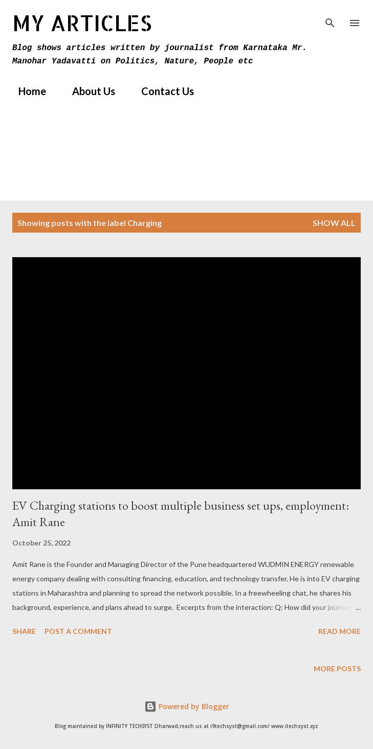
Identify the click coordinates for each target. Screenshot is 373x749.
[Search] (330, 18)
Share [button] (24, 631)
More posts (337, 668)
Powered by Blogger (186, 706)
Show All (334, 223)
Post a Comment (78, 631)
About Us (87, 91)
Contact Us (161, 91)
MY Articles (82, 22)
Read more (339, 631)
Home (26, 91)
